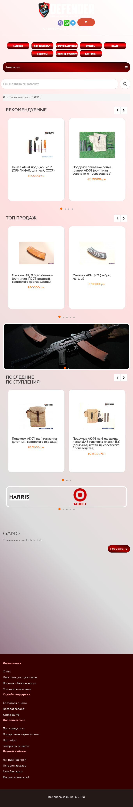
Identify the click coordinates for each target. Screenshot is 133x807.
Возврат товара (13, 709)
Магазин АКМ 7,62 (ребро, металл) (92, 277)
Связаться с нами (15, 703)
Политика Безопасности (19, 683)
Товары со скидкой (16, 746)
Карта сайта (11, 714)
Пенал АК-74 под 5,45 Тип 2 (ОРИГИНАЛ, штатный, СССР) (33, 168)
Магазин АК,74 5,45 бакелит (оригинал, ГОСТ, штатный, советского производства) (32, 279)
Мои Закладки (13, 771)
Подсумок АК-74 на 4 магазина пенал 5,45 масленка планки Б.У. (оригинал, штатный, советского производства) (96, 443)
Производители (14, 728)
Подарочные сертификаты (21, 734)
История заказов (14, 765)
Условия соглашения (17, 689)
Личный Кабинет (14, 759)
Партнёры (10, 740)
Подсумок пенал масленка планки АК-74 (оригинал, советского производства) (92, 170)
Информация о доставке (20, 677)
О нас (7, 671)
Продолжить (119, 548)
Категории (66, 67)
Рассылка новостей (16, 777)
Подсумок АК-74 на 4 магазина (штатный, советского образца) (34, 440)
